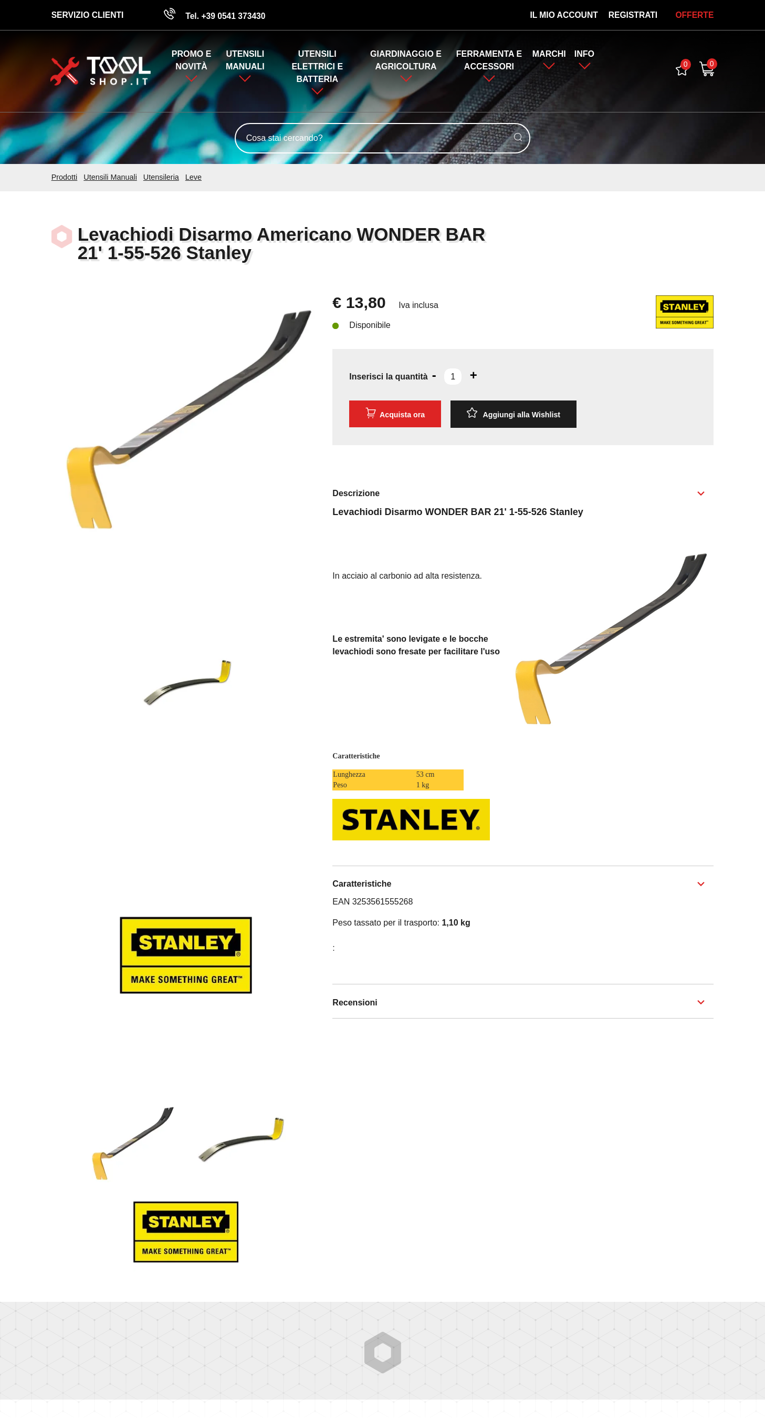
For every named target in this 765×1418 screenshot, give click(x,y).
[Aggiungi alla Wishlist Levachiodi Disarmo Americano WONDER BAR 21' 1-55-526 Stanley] (513, 414)
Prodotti (64, 177)
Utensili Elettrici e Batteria (317, 67)
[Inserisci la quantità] (453, 377)
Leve (193, 177)
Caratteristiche (361, 883)
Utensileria (161, 177)
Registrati (632, 15)
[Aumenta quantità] (473, 375)
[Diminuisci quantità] (434, 375)
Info (584, 54)
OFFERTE (694, 15)
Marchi (549, 54)
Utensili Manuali (110, 177)
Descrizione (356, 492)
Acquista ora (394, 413)
